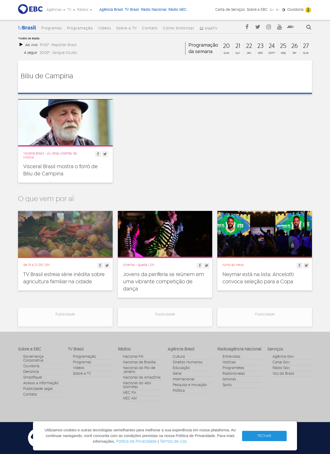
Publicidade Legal (38, 389)
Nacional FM (133, 356)
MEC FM (129, 393)
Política (179, 390)
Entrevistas (231, 356)
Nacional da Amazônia (142, 377)
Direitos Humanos (187, 362)
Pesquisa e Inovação (190, 385)
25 (283, 46)
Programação (80, 28)
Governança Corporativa (33, 358)
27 (306, 46)
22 (249, 46)
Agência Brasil (111, 10)
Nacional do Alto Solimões (137, 385)
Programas (51, 28)
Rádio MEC (177, 10)
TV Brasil (132, 10)
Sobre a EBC (257, 10)
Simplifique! (32, 377)
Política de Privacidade (136, 441)
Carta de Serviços (230, 10)
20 (226, 46)
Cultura (179, 356)
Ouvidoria (295, 10)
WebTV (211, 28)
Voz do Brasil (283, 373)
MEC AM (130, 398)
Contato (150, 28)
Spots (227, 385)
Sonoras (229, 379)
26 (294, 46)
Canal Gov (281, 362)
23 (260, 46)
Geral (177, 373)
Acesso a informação (41, 383)
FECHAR (264, 436)
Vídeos (104, 28)
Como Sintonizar (178, 28)
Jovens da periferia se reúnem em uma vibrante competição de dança (163, 282)
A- (278, 10)
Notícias (229, 362)
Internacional (183, 379)
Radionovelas (233, 373)
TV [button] (71, 10)
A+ (272, 10)
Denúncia (31, 372)
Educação (181, 368)
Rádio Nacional (153, 10)
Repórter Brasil (64, 45)
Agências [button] (55, 10)
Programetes (233, 368)
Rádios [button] (84, 10)
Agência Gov (283, 356)
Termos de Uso (173, 441)
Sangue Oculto (64, 53)
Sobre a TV (126, 28)
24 (272, 46)
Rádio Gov (281, 368)
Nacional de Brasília (139, 362)
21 (237, 46)
